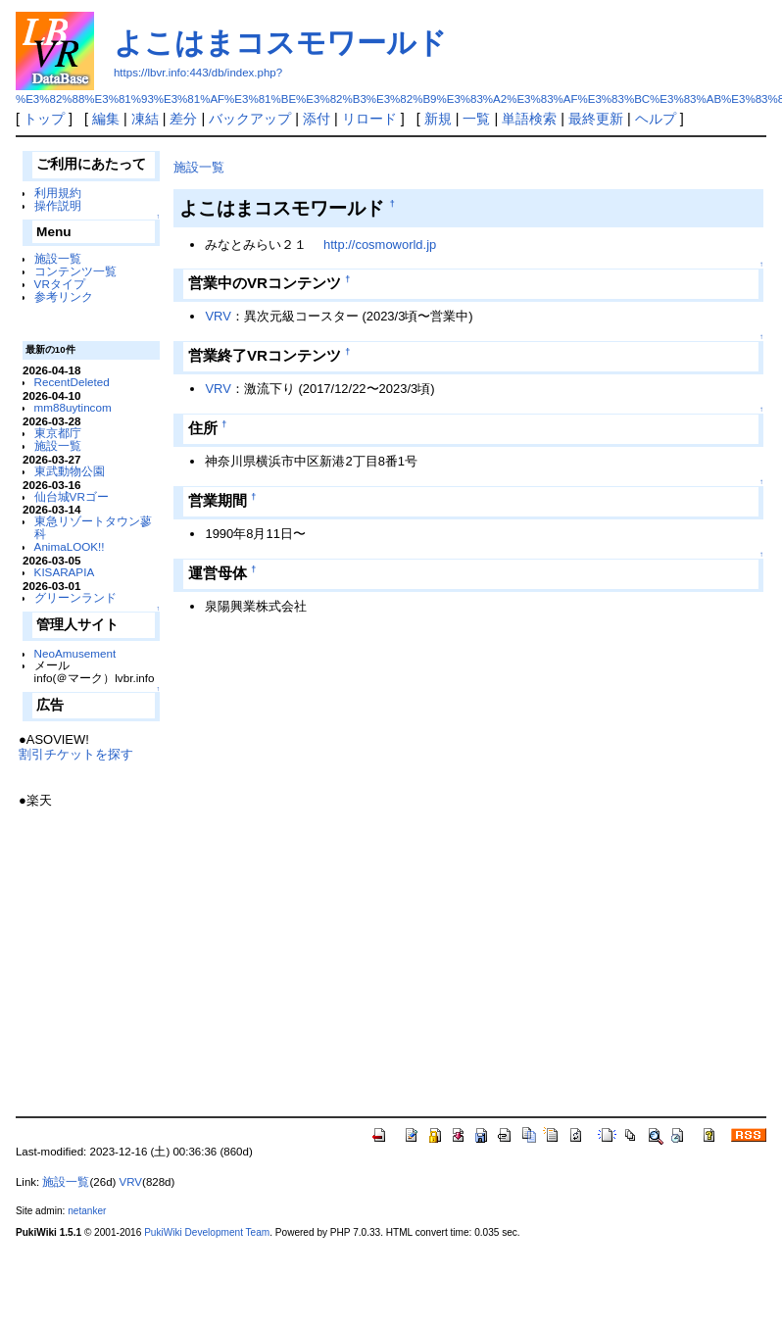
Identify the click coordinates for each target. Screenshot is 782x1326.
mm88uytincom (73, 407)
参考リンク (63, 296)
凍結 (145, 118)
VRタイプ (59, 283)
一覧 (476, 118)
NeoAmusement (75, 653)
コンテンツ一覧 (75, 271)
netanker (87, 1210)
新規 (438, 118)
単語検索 (529, 118)
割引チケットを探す (76, 754)
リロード (369, 118)
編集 (106, 118)
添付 (316, 118)
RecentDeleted (72, 381)
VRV (217, 316)
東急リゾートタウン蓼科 (93, 527)
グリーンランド (75, 597)
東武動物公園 (69, 471)
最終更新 (595, 118)
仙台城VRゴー (71, 496)
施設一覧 (57, 258)
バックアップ (250, 118)
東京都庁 (57, 432)
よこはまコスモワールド (280, 42)
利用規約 (57, 192)
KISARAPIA (64, 571)
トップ (44, 118)
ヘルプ (655, 118)
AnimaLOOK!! (69, 546)
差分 (183, 118)
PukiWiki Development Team (206, 1232)
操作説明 (57, 205)
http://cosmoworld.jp (379, 244)
